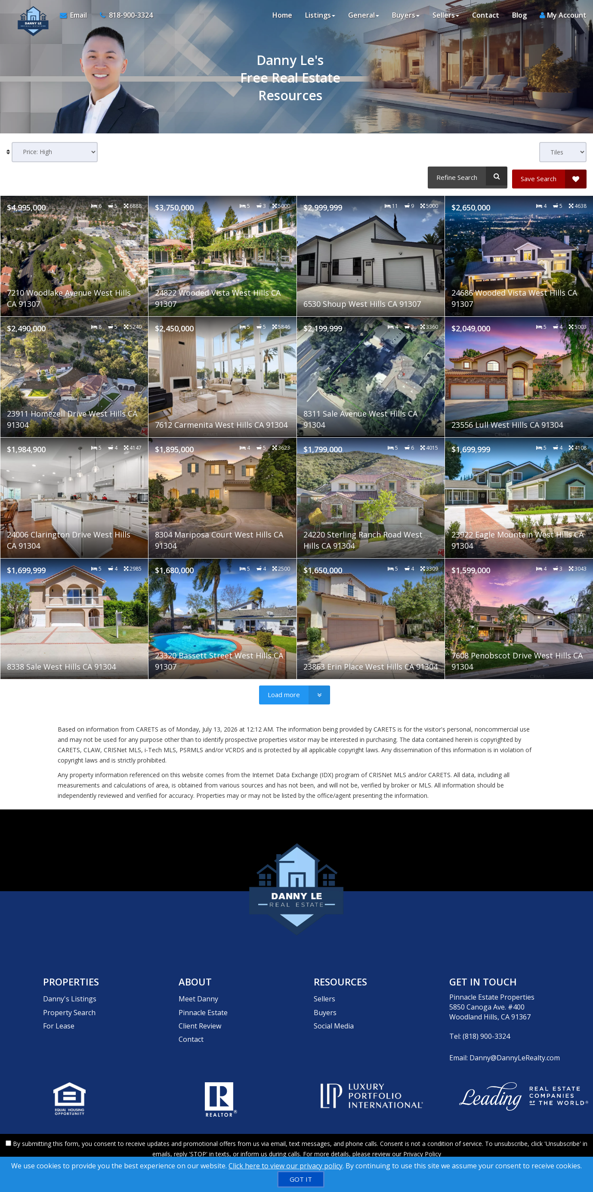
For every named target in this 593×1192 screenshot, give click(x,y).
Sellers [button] (445, 17)
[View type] (563, 152)
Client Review (200, 1013)
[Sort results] (55, 152)
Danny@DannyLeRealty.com (514, 1053)
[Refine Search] (466, 176)
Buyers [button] (406, 17)
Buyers (325, 1004)
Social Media (334, 1013)
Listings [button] (320, 17)
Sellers (324, 994)
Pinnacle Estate (203, 1004)
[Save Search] (549, 176)
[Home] (29, 17)
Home (282, 17)
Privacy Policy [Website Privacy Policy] (422, 1147)
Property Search (69, 1004)
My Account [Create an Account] (563, 17)
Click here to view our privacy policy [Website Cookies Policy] (286, 1165)
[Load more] (294, 691)
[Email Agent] (74, 17)
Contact (485, 17)
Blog (519, 17)
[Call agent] (121, 17)
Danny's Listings (69, 994)
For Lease (58, 1013)
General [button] (363, 17)
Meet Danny (198, 994)
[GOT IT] (300, 1179)
